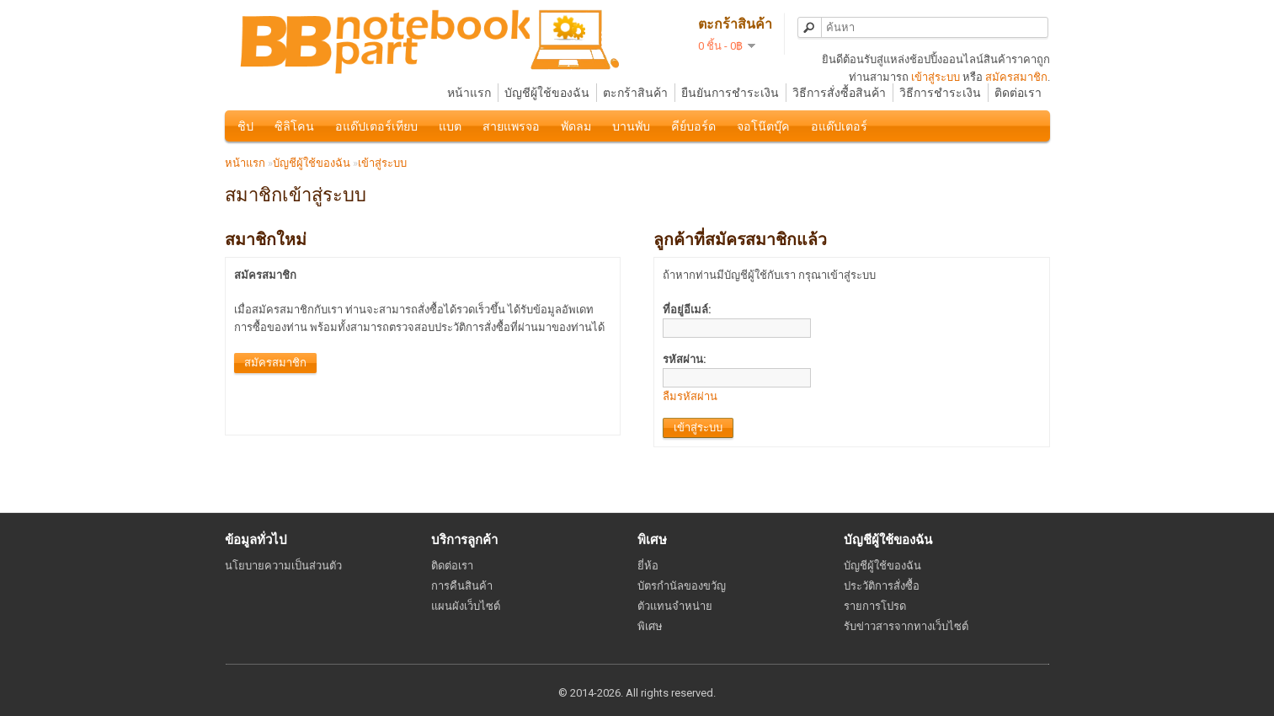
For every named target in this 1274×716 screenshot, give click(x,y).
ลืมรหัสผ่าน (690, 396)
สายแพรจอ (511, 126)
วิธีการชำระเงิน (940, 92)
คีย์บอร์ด (693, 126)
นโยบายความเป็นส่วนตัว (283, 565)
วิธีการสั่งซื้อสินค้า (839, 92)
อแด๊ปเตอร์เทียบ (376, 126)
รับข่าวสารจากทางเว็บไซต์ (906, 626)
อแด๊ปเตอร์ (839, 126)
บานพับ (631, 126)
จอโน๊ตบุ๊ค (763, 126)
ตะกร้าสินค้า (635, 92)
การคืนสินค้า (462, 586)
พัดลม (576, 126)
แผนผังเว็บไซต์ (465, 606)
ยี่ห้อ (647, 565)
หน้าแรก (469, 92)
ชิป (245, 126)
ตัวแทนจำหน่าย (674, 606)
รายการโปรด (875, 606)
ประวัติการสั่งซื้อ (882, 586)
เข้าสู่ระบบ (935, 77)
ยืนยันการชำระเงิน (730, 92)
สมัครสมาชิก (1016, 77)
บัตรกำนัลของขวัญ (681, 586)
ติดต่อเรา (1018, 92)
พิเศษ (650, 626)
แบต (450, 126)
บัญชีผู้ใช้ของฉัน (546, 92)
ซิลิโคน (294, 126)
